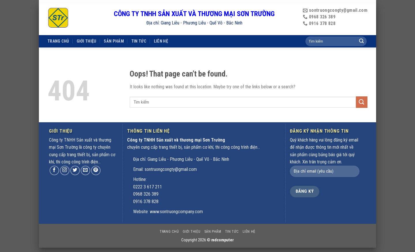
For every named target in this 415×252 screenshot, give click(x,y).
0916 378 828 (146, 201)
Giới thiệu (87, 32)
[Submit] (361, 102)
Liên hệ (161, 32)
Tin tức (138, 32)
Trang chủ (58, 32)
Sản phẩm (114, 32)
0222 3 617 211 (147, 187)
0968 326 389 (146, 194)
